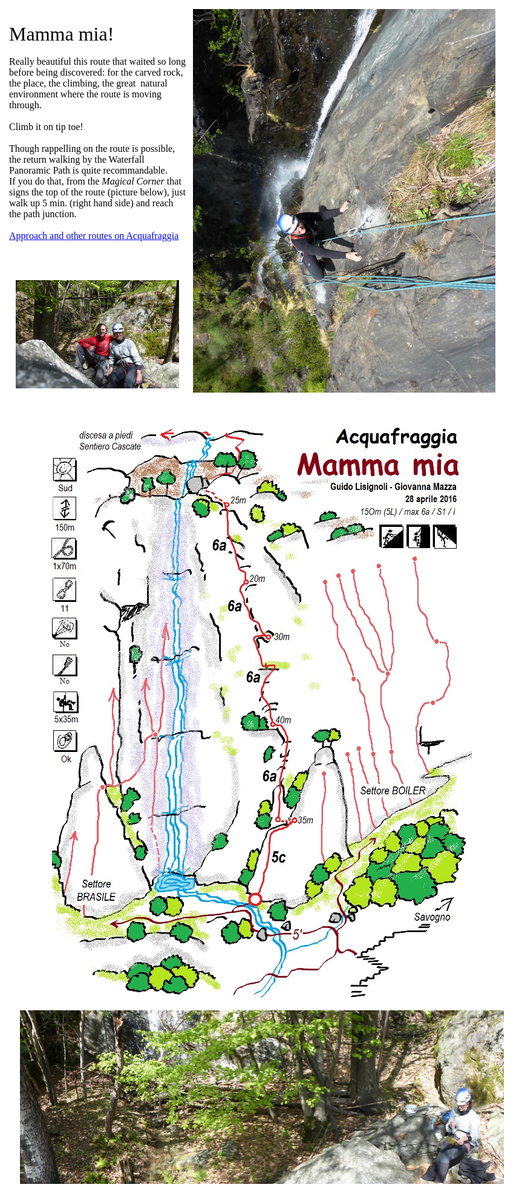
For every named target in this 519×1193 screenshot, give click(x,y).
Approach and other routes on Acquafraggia (93, 235)
